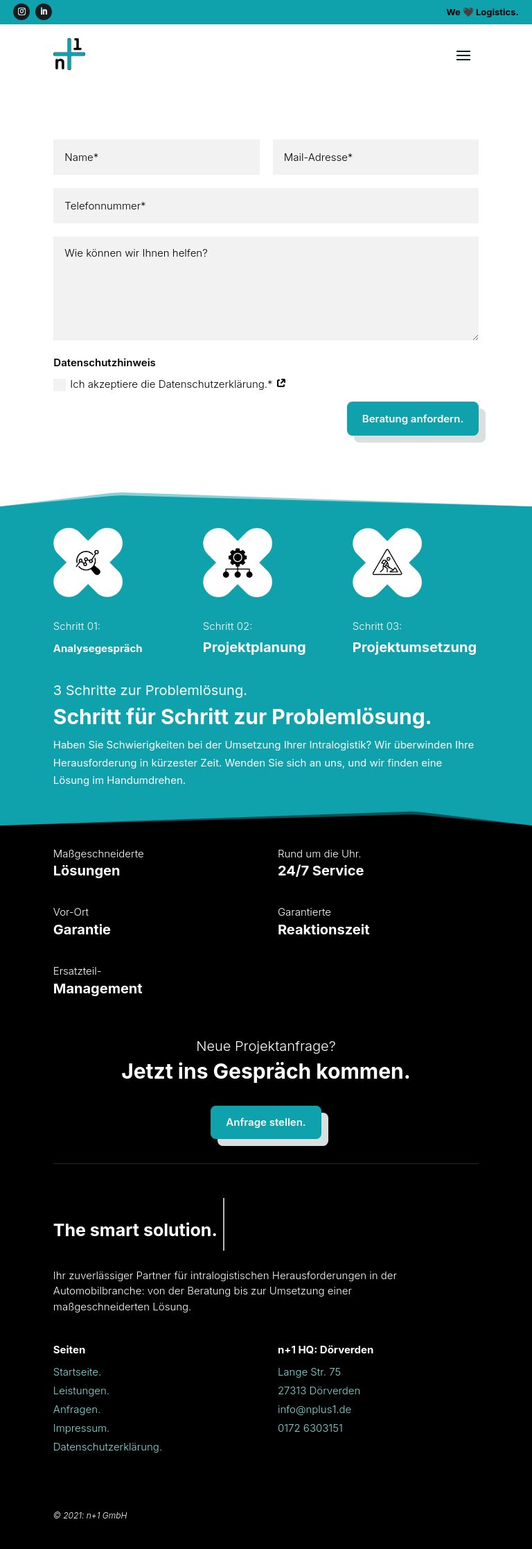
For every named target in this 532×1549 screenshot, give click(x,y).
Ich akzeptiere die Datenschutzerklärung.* (169, 384)
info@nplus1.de (314, 1409)
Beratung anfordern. (412, 418)
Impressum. (81, 1428)
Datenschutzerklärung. (107, 1446)
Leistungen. (81, 1390)
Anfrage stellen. (265, 1122)
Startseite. (77, 1371)
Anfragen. (77, 1409)
